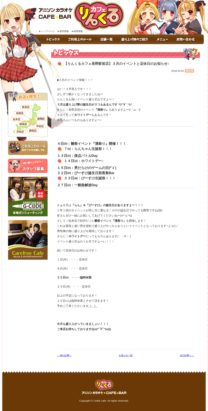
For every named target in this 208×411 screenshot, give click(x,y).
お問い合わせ (188, 39)
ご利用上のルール (81, 39)
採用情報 (78, 31)
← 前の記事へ (64, 355)
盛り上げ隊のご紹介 (135, 39)
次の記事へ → (187, 355)
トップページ (48, 31)
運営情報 (64, 31)
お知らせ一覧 (126, 355)
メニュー (163, 39)
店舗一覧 (107, 39)
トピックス (54, 39)
